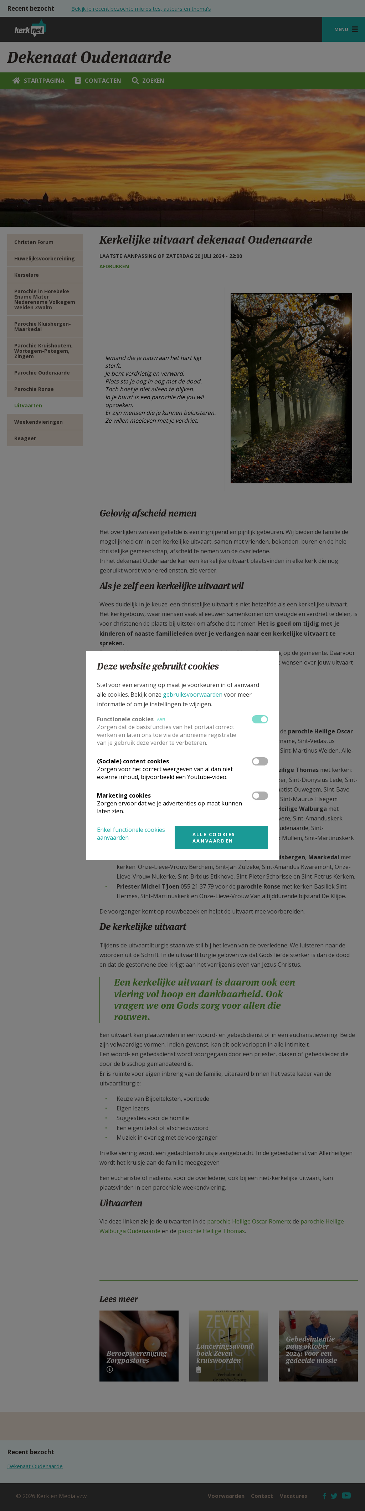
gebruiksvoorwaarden (192, 694)
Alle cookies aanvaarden (214, 837)
